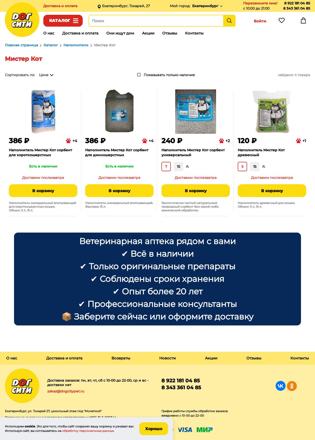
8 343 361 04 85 (296, 8)
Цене (43, 75)
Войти (260, 21)
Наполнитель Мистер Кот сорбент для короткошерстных (40, 152)
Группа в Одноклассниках (292, 386)
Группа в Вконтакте (281, 386)
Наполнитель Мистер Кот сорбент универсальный (193, 152)
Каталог (59, 20)
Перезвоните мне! (260, 3)
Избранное (281, 22)
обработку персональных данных (88, 431)
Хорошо (153, 428)
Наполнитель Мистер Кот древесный (261, 152)
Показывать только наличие (169, 75)
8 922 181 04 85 (297, 3)
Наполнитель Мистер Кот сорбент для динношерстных (116, 152)
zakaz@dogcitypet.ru (65, 391)
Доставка (60, 6)
